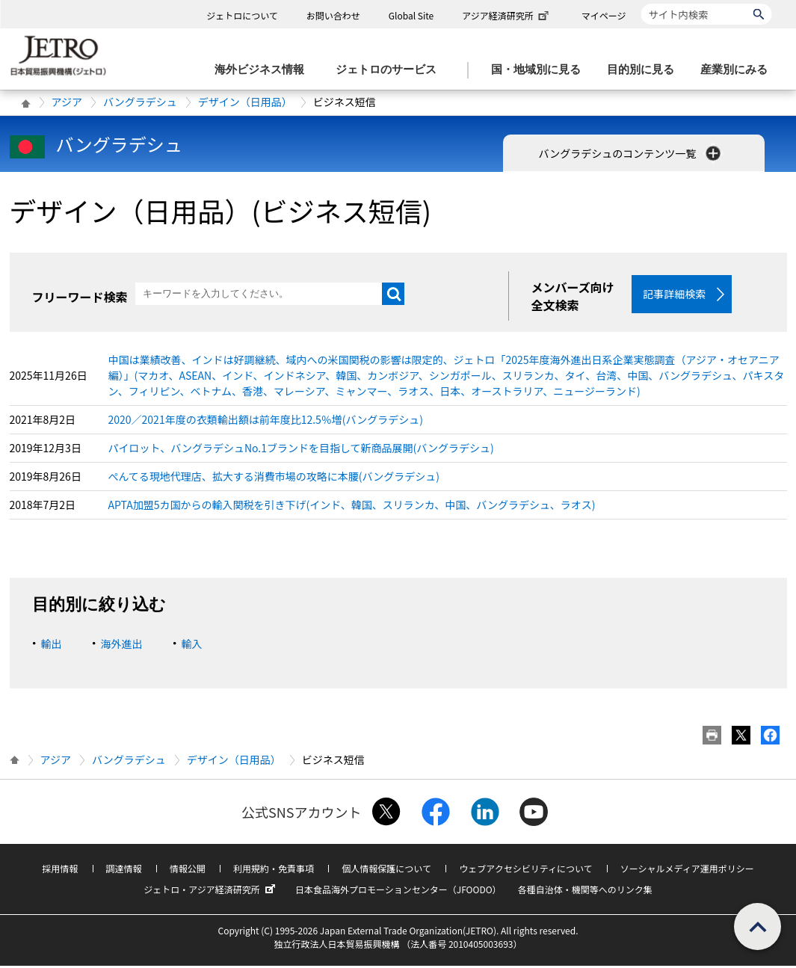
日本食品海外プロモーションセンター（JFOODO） (398, 891)
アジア (67, 101)
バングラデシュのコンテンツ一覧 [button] (631, 153)
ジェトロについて (242, 15)
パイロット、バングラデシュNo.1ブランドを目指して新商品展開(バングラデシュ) (301, 450)
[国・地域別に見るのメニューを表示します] (540, 69)
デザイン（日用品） (245, 101)
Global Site (411, 15)
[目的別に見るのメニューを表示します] (645, 69)
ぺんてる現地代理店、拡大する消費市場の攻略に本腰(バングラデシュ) (273, 478)
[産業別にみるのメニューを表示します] (738, 69)
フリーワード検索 (80, 297)
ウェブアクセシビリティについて (525, 870)
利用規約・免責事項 (273, 870)
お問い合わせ (333, 15)
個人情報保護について (386, 870)
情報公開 (188, 870)
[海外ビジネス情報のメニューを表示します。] (264, 69)
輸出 (51, 645)
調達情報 (124, 870)
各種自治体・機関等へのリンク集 (585, 891)
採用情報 (60, 870)
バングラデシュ (140, 101)
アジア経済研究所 (507, 15)
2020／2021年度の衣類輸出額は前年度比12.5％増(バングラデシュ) (266, 421)
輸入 (192, 645)
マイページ (603, 15)
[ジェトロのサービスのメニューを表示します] (390, 69)
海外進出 (122, 645)
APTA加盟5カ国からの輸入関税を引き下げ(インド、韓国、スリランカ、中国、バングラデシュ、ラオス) (352, 506)
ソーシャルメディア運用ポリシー (687, 870)
